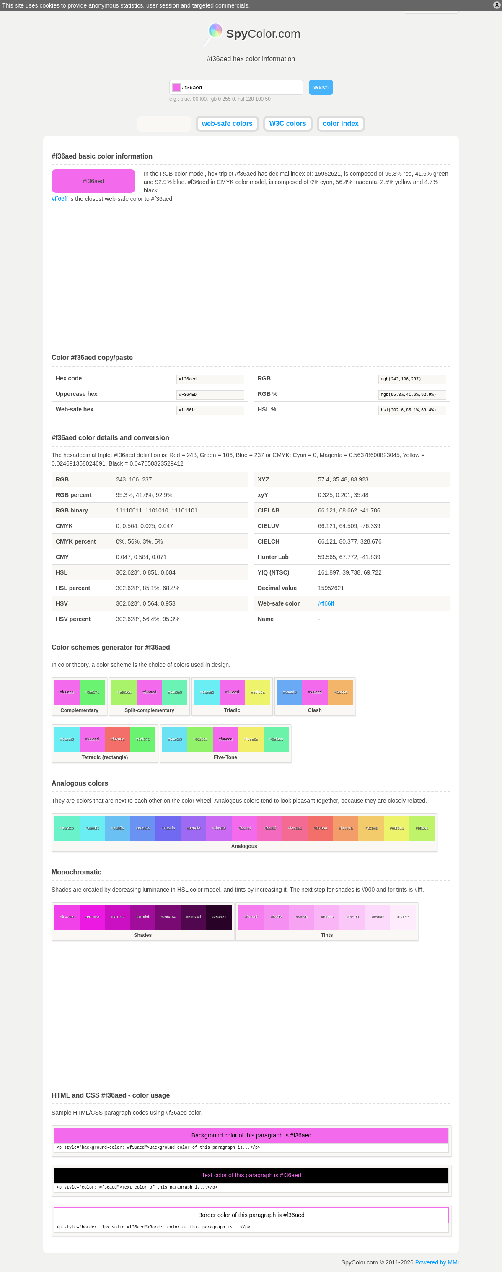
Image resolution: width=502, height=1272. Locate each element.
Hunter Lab (273, 557)
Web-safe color (279, 603)
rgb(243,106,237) (412, 379)
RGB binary (72, 510)
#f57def (251, 917)
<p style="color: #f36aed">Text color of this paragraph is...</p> (251, 1188)
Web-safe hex (74, 409)
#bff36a (421, 828)
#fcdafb (377, 917)
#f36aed (210, 379)
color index (341, 123)
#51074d (193, 917)
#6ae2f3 (175, 739)
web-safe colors (227, 123)
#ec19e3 (92, 917)
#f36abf (269, 828)
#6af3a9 (276, 739)
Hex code (69, 378)
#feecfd (403, 917)
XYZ (263, 479)
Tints (327, 935)
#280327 (219, 917)
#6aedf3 (207, 692)
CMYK (64, 526)
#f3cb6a (371, 828)
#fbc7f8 (352, 917)
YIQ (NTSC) (273, 572)
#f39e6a (345, 828)
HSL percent (73, 588)
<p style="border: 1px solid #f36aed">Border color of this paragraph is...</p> (251, 1228)
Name (266, 619)
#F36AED (210, 395)
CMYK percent (76, 541)
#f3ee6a (251, 739)
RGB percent (74, 495)
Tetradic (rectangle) (105, 757)
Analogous (244, 846)
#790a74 (168, 917)
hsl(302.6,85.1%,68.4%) (412, 410)
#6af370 (92, 692)
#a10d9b (142, 917)
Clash (315, 710)
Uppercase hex (77, 393)
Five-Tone (225, 757)
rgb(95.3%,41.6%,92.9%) (412, 395)
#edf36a (257, 692)
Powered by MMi (437, 1262)
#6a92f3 (143, 828)
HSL (61, 572)
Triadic (232, 710)
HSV (62, 603)
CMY (62, 557)
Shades (143, 935)
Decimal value (277, 588)
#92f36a (200, 739)
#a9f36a (124, 692)
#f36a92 (295, 828)
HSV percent (73, 619)
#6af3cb (66, 828)
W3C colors (287, 123)
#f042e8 (67, 917)
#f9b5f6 (327, 917)
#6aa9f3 (290, 692)
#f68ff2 (276, 917)
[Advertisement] (251, 278)
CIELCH (268, 541)
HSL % (267, 409)
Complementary (79, 710)
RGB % (267, 393)
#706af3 (168, 828)
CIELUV (268, 526)
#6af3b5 (175, 692)
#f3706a (117, 739)
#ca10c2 (117, 917)
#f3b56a (340, 692)
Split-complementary (149, 710)
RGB (264, 378)
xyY (263, 495)
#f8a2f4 (301, 917)
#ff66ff (59, 198)
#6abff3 (117, 828)
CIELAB (268, 510)
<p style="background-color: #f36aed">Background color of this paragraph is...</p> (251, 1148)
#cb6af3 (218, 828)
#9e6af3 (193, 828)
